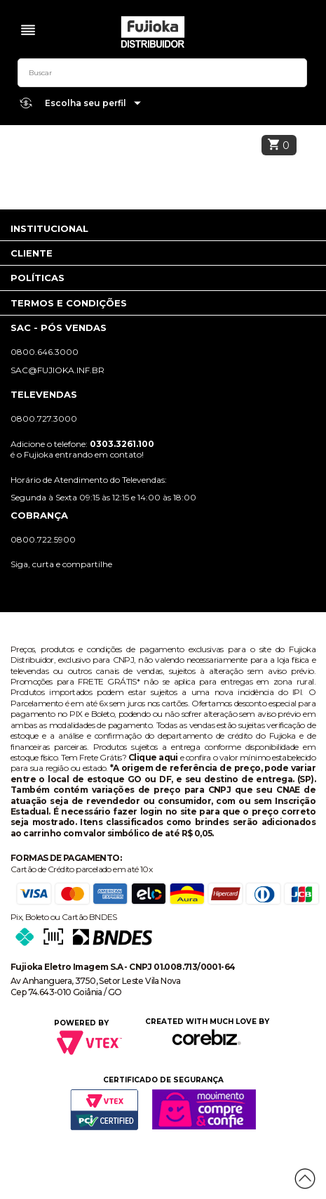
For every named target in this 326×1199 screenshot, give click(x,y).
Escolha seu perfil (93, 104)
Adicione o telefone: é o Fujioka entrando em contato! (82, 449)
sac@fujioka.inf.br (57, 370)
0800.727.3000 (44, 418)
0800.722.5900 (43, 539)
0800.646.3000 (45, 351)
